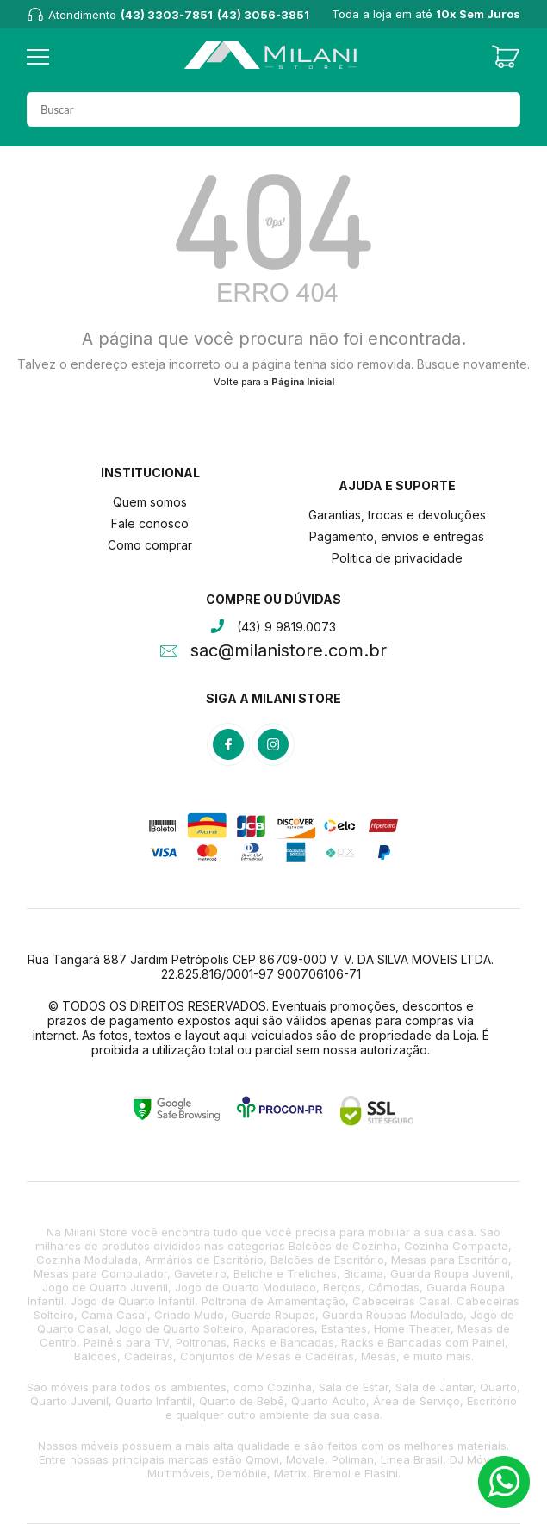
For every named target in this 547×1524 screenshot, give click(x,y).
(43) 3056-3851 (263, 15)
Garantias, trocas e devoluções (397, 514)
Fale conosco (150, 523)
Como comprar (150, 545)
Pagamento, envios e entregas (396, 536)
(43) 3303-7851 (167, 15)
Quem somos (150, 502)
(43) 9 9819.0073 (286, 626)
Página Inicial (302, 382)
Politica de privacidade (397, 558)
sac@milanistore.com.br (288, 652)
